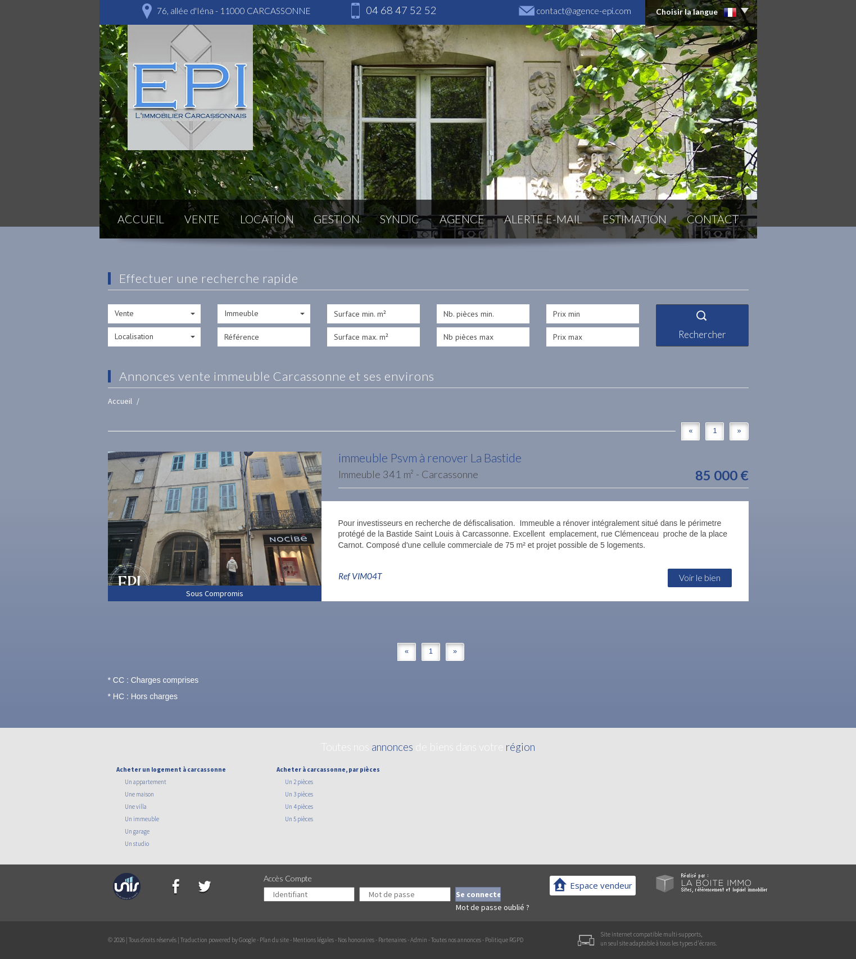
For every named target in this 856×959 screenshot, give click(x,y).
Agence (462, 219)
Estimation (635, 219)
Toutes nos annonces (456, 940)
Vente (202, 219)
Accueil (140, 219)
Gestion (337, 219)
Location (267, 219)
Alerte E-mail (543, 219)
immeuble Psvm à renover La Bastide (430, 458)
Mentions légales (313, 940)
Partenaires (392, 940)
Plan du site (274, 940)
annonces (392, 746)
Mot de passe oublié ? (492, 907)
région (520, 746)
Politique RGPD (504, 940)
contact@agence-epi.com (583, 11)
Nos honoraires (356, 940)
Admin (418, 940)
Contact (713, 219)
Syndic (399, 219)
